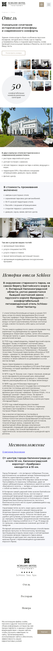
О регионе (8, 452)
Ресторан (26, 596)
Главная (5, 12)
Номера (26, 608)
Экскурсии (19, 452)
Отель (26, 584)
